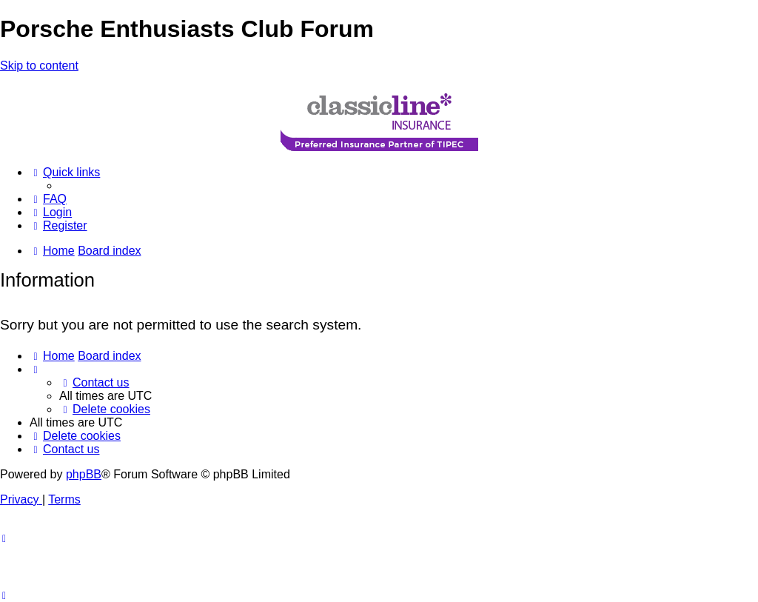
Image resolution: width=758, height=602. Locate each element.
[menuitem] (48, 199)
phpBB (83, 474)
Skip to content (39, 65)
